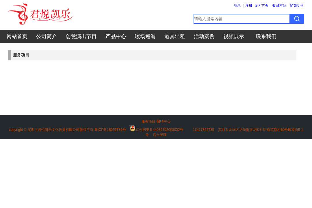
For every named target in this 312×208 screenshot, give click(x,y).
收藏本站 (279, 5)
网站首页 (17, 36)
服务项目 (148, 121)
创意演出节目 (81, 36)
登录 (237, 5)
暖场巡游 (145, 36)
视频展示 (233, 36)
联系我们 (266, 36)
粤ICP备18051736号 (110, 130)
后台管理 (160, 135)
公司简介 (46, 36)
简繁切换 (297, 5)
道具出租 (174, 36)
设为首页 (261, 5)
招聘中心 (163, 121)
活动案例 (204, 36)
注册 (248, 5)
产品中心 (115, 36)
